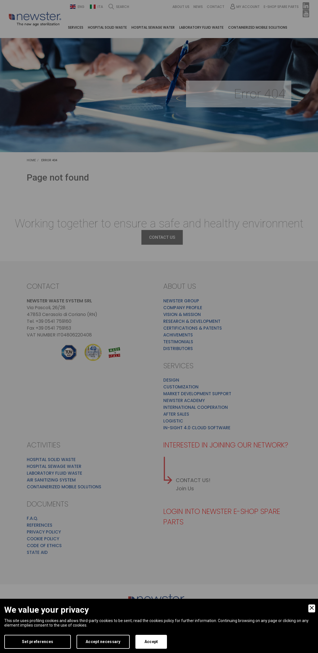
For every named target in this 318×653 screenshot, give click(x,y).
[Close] (311, 608)
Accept (151, 641)
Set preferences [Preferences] (37, 641)
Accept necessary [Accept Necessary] (103, 641)
